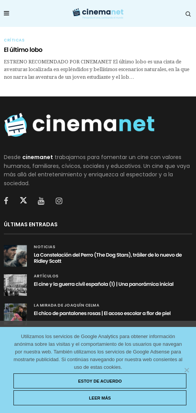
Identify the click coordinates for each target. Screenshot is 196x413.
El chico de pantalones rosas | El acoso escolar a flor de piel (102, 313)
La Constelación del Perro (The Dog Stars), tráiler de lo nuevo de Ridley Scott (108, 258)
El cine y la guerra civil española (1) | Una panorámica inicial (103, 284)
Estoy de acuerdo (100, 381)
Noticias (44, 247)
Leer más (100, 398)
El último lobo (23, 49)
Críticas (14, 40)
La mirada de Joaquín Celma (66, 305)
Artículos (46, 276)
